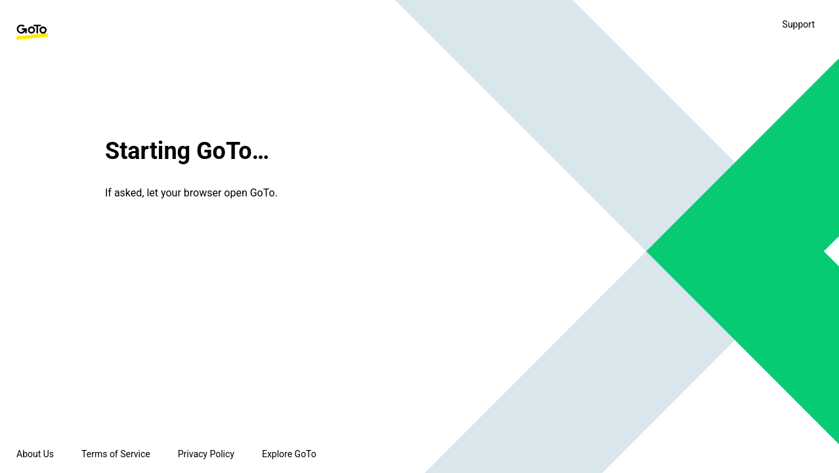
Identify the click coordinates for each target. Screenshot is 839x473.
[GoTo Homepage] (32, 32)
